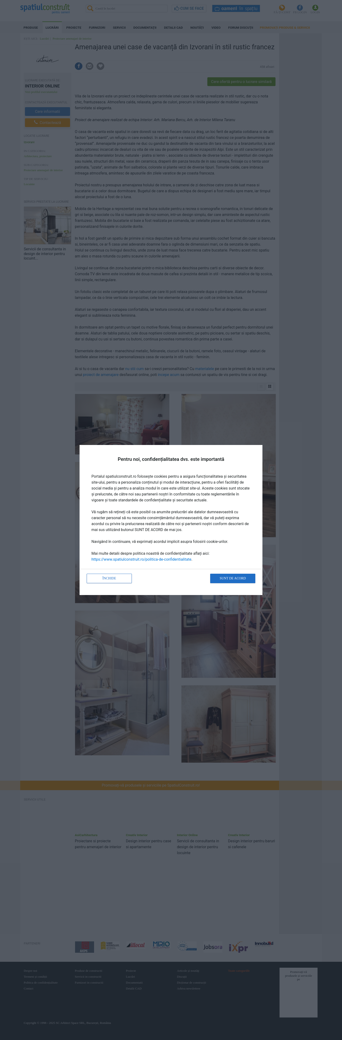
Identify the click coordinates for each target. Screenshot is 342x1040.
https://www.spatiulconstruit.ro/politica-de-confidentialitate (141, 559)
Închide (109, 578)
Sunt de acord (233, 578)
